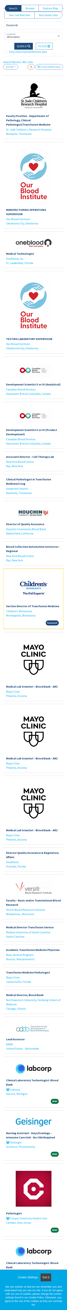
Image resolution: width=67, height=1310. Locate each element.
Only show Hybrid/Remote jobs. (28, 52)
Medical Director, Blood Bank (25, 995)
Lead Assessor (15, 1039)
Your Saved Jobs (48, 15)
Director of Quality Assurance (25, 524)
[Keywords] (33, 25)
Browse (30, 8)
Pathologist (14, 1213)
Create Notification (49, 66)
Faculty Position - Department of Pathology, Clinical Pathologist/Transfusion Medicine (28, 120)
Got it (45, 1277)
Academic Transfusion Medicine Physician (33, 950)
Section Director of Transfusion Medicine (32, 606)
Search (13, 8)
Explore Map (50, 8)
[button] (44, 46)
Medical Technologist (20, 253)
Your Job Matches (19, 15)
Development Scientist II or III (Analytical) (33, 384)
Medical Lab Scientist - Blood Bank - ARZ (32, 686)
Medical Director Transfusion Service (30, 927)
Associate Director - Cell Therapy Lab (30, 457)
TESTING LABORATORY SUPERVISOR (29, 339)
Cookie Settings (28, 1277)
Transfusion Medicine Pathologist (28, 972)
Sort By (10, 66)
